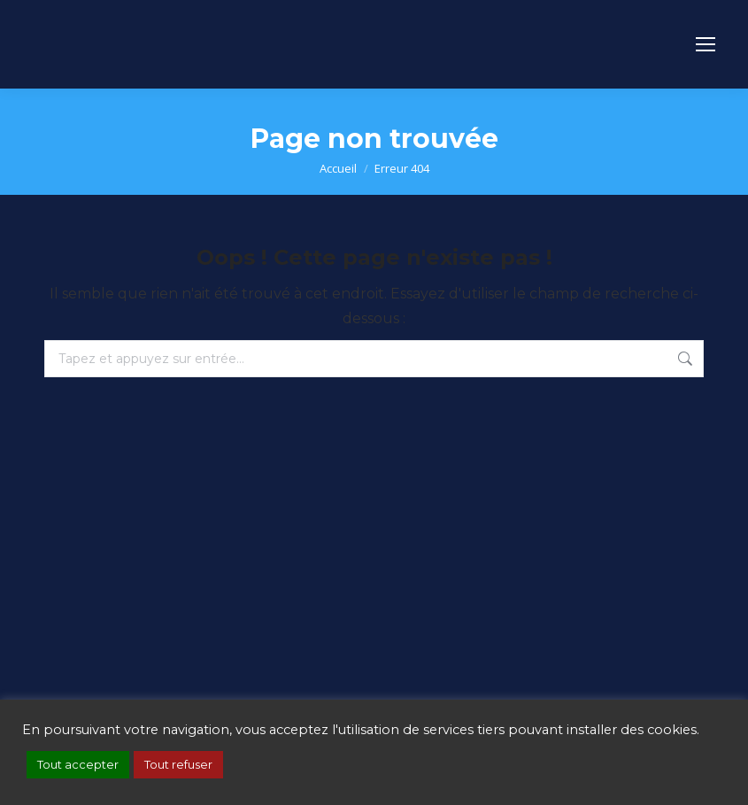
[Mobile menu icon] (705, 44)
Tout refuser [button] (178, 764)
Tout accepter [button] (78, 764)
